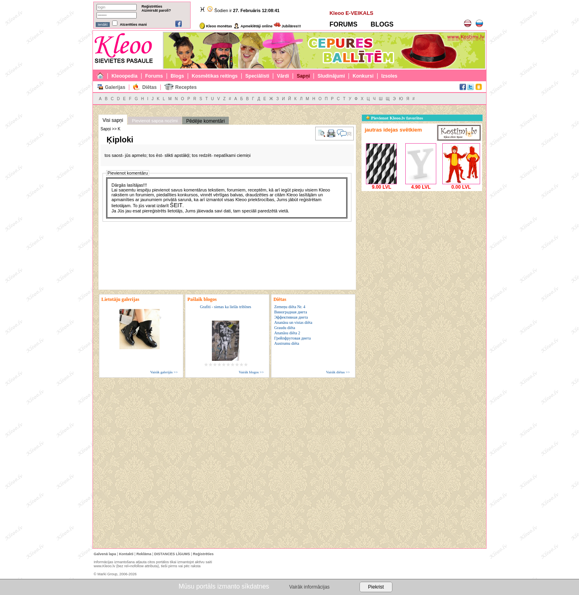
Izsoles (389, 76)
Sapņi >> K (110, 129)
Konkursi (363, 76)
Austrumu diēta (286, 343)
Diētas (149, 87)
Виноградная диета (290, 312)
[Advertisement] (421, 243)
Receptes (186, 87)
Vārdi (283, 76)
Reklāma (143, 554)
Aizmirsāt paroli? (156, 10)
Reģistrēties (152, 6)
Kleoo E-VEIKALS (351, 13)
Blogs (177, 76)
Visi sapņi (113, 120)
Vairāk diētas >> (338, 372)
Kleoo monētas (215, 26)
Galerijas (115, 87)
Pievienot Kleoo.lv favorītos (394, 117)
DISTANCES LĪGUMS (172, 554)
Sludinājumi (331, 76)
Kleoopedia (124, 76)
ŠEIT (176, 205)
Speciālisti (257, 76)
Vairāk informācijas (309, 587)
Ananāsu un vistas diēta (293, 322)
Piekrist (376, 587)
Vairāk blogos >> (251, 372)
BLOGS (382, 24)
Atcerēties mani (133, 25)
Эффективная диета (291, 317)
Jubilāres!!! (287, 26)
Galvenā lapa (105, 554)
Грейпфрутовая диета (292, 338)
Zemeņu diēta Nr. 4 (289, 307)
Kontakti (126, 554)
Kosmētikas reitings (215, 76)
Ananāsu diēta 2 (287, 333)
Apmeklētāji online (253, 26)
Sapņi (303, 76)
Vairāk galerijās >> (164, 372)
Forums (154, 76)
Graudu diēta (284, 327)
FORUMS (343, 24)
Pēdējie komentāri (205, 121)
